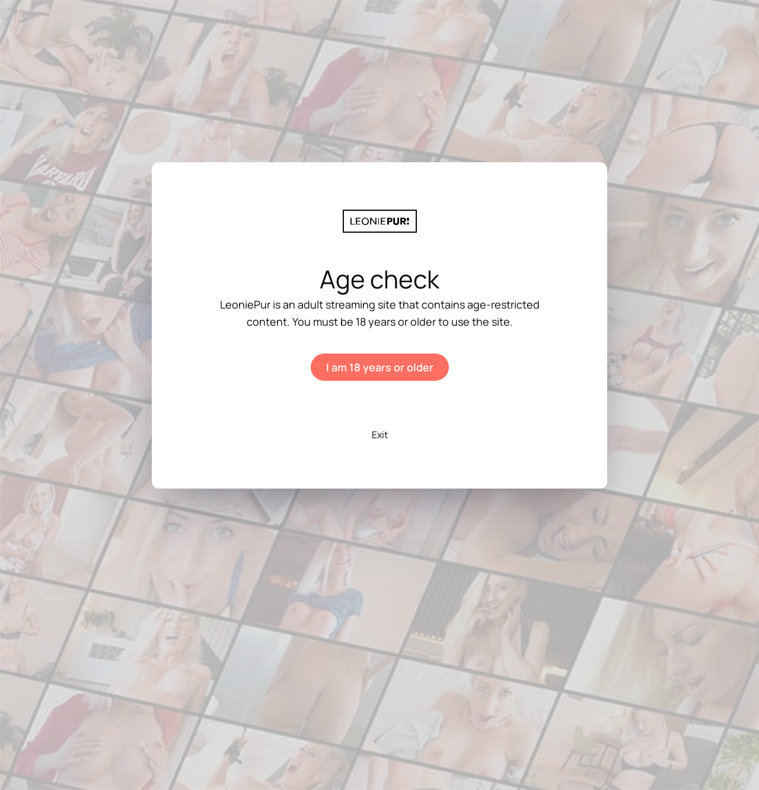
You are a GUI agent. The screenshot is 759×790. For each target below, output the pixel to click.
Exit (380, 434)
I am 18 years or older (379, 367)
